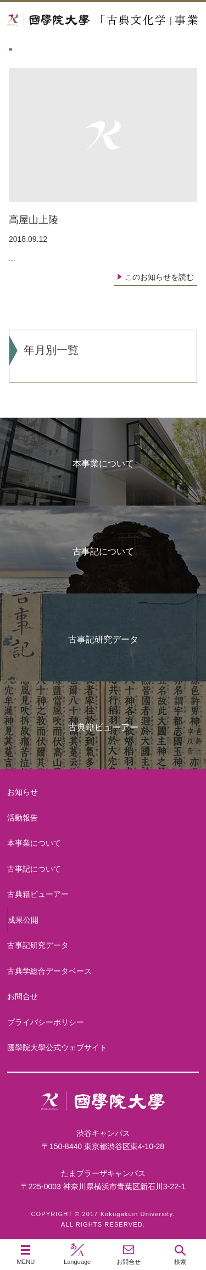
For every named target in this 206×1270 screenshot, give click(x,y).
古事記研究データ (103, 639)
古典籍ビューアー (103, 727)
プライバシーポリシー (45, 1022)
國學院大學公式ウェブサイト (57, 1047)
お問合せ (22, 996)
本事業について (103, 463)
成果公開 (23, 920)
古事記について (103, 551)
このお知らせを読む (159, 277)
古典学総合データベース (49, 971)
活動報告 (22, 817)
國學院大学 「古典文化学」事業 (103, 20)
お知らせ (22, 791)
